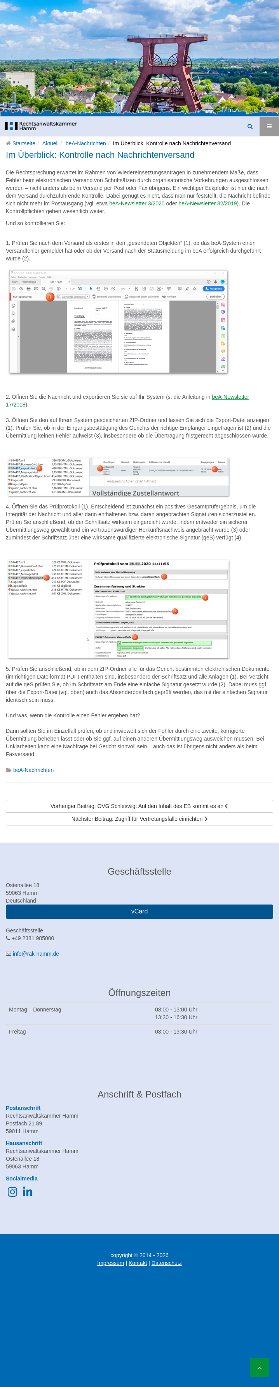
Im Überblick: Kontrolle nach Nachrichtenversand (100, 155)
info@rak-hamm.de (36, 954)
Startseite (23, 143)
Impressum (110, 1263)
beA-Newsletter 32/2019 (207, 203)
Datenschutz (167, 1263)
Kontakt (138, 1263)
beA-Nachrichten (86, 143)
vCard (139, 911)
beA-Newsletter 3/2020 (136, 203)
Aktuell (50, 143)
